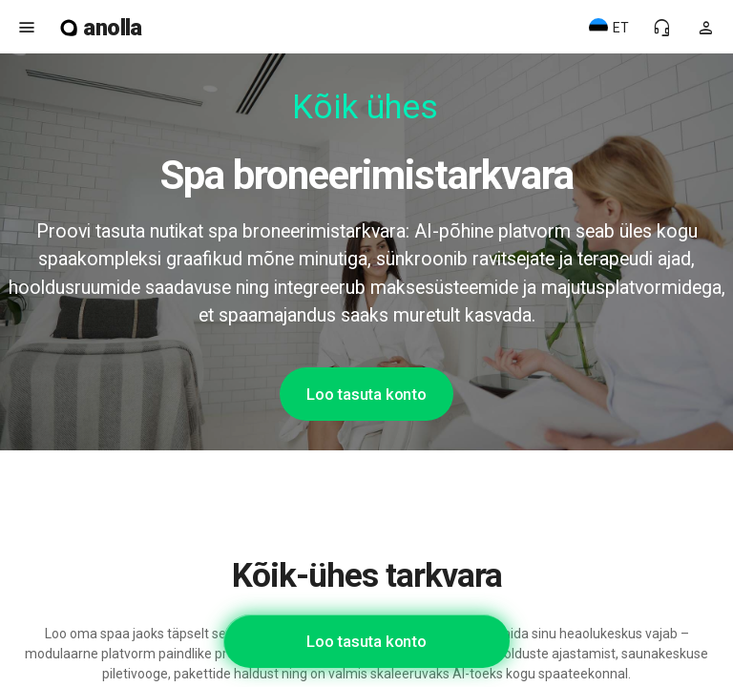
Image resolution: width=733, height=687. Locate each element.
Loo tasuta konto (366, 394)
